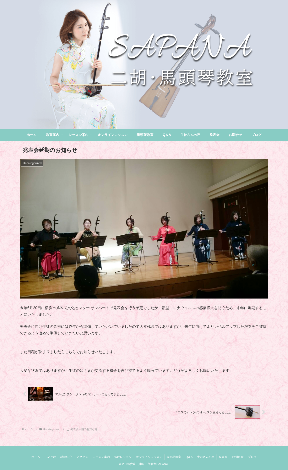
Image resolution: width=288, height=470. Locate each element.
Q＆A (188, 457)
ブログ (252, 457)
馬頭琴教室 (174, 457)
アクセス (82, 457)
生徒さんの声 (205, 457)
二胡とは (50, 457)
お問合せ (238, 457)
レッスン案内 (101, 457)
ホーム (35, 457)
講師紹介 (66, 457)
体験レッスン (123, 457)
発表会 (223, 457)
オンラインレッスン (149, 457)
